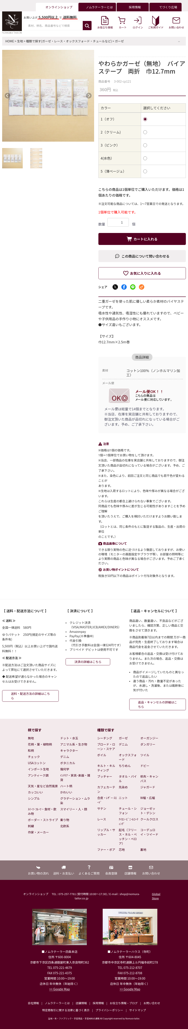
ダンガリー (147, 744)
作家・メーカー (38, 832)
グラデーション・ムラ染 (75, 800)
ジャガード (147, 787)
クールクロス (149, 819)
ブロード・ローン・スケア (106, 746)
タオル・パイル (128, 778)
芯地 (122, 849)
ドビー (144, 766)
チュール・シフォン (128, 810)
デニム (64, 757)
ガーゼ (119, 41)
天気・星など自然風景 (43, 786)
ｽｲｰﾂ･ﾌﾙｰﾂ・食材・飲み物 (42, 811)
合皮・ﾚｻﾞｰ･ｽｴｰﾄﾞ (107, 800)
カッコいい (35, 792)
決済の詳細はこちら (87, 662)
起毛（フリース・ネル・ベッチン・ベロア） (128, 836)
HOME (9, 41)
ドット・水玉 (69, 738)
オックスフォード (128, 757)
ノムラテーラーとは (57, 1003)
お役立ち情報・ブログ (124, 1003)
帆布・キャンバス (149, 778)
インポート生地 (38, 769)
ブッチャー (104, 776)
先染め (123, 787)
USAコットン (37, 763)
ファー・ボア (106, 849)
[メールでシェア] (141, 287)
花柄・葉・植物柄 (40, 744)
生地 (20, 41)
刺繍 (31, 826)
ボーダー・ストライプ (43, 820)
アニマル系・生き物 (73, 744)
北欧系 (64, 826)
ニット (123, 798)
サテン (101, 808)
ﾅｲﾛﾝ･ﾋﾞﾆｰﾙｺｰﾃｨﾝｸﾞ (128, 821)
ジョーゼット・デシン (147, 810)
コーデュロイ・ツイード (149, 832)
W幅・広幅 (147, 798)
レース (101, 819)
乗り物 (64, 820)
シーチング (104, 738)
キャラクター (69, 750)
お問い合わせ (151, 1003)
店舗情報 (81, 1003)
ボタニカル (67, 763)
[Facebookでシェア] (124, 287)
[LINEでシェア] (132, 287)
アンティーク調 (38, 775)
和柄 (31, 750)
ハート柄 (66, 786)
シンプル (34, 798)
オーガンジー (149, 738)
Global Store (156, 896)
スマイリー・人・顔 (73, 809)
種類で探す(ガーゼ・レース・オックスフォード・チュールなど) (69, 41)
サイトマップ (137, 1010)
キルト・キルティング (106, 768)
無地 (31, 738)
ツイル (144, 755)
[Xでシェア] (115, 287)
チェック (34, 757)
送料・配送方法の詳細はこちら (30, 695)
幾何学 (64, 769)
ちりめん (125, 766)
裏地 (143, 849)
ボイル (101, 755)
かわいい (66, 792)
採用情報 (98, 1003)
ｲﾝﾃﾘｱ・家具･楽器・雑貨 (75, 777)
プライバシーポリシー (109, 1010)
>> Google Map (59, 989)
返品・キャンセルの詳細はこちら (157, 704)
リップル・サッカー (106, 832)
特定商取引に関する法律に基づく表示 (66, 1010)
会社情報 (33, 1003)
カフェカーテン (106, 789)
